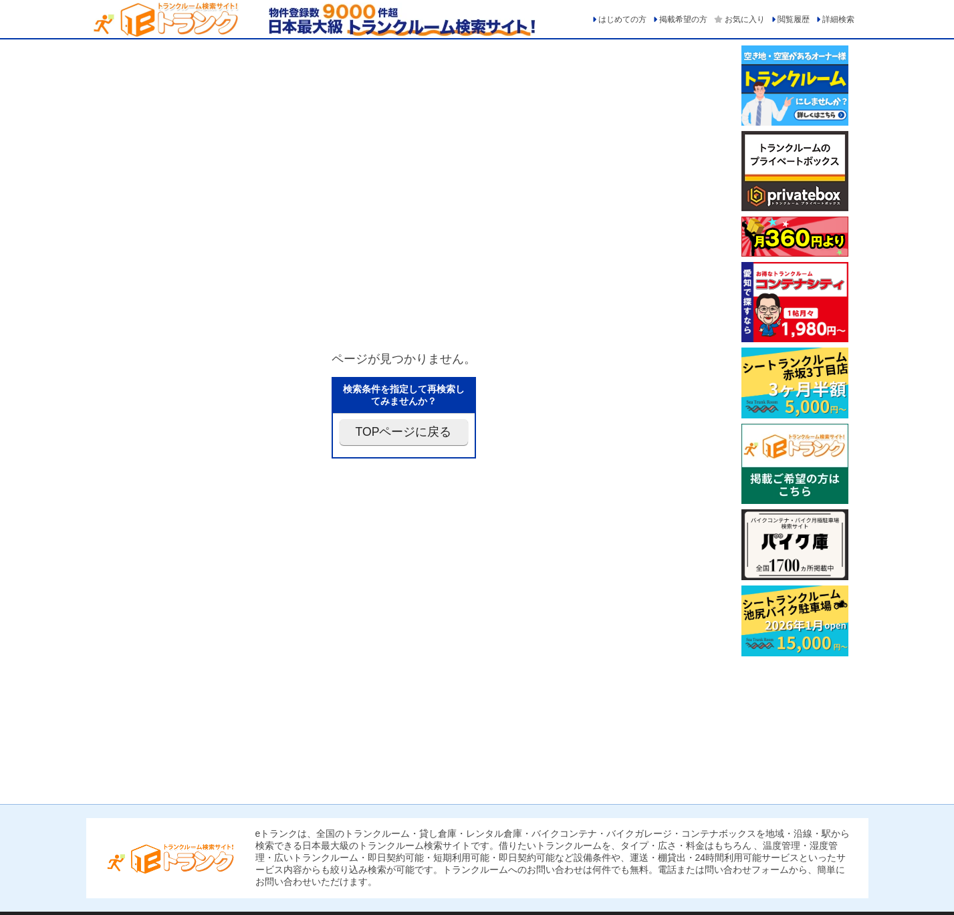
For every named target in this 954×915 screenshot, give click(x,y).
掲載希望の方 (683, 19)
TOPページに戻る (404, 431)
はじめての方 (622, 19)
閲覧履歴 (794, 19)
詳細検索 (838, 19)
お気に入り (745, 19)
